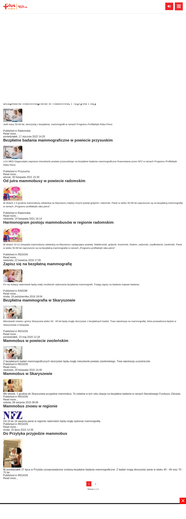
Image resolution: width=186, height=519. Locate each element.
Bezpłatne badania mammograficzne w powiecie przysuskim (58, 140)
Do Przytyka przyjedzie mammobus (35, 433)
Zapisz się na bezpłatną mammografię (37, 264)
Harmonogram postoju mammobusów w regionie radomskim (58, 222)
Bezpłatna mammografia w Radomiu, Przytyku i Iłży (49, 103)
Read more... (10, 61)
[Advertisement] (93, 511)
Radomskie (24, 58)
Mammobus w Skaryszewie (27, 373)
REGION (23, 254)
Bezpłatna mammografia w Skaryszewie (39, 300)
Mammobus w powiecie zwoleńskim (35, 340)
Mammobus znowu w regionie (30, 406)
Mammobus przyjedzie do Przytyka (35, 67)
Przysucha (24, 171)
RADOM (22, 290)
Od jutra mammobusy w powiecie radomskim (44, 181)
